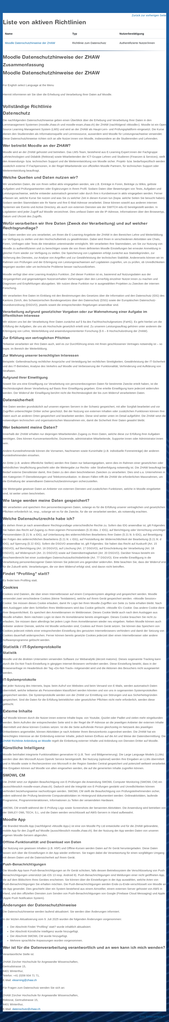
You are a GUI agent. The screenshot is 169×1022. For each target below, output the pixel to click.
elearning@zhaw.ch (24, 980)
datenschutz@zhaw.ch (26, 1009)
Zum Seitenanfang (152, 1016)
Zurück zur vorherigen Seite (149, 15)
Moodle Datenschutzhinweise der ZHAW (30, 42)
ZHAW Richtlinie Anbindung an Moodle (27, 740)
